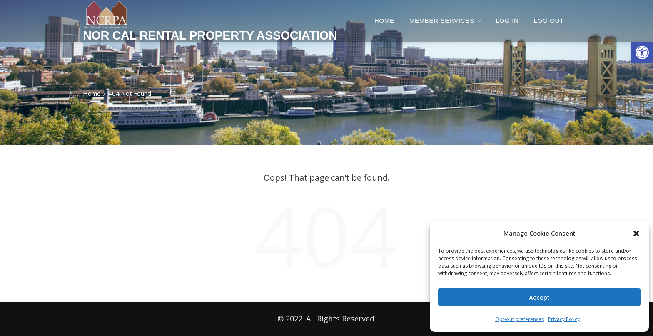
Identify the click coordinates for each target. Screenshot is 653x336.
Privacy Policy (564, 319)
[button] (642, 52)
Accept (539, 297)
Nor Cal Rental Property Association (210, 35)
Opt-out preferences (519, 319)
